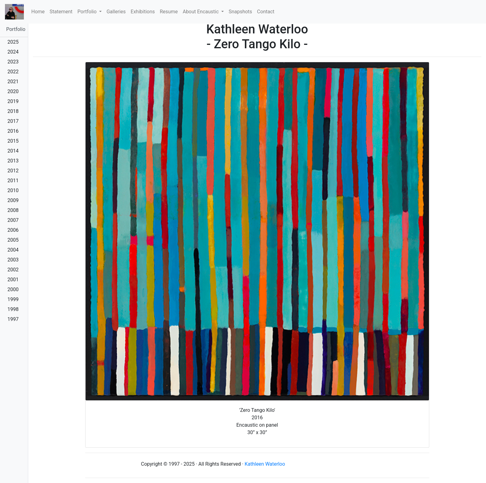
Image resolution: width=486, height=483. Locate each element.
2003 (13, 260)
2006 (13, 230)
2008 (13, 210)
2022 (13, 72)
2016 (13, 131)
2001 (13, 279)
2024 (13, 52)
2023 (13, 62)
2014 (13, 151)
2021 (13, 81)
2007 (13, 220)
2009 (13, 200)
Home (39, 11)
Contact (265, 12)
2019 (13, 101)
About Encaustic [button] (201, 12)
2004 (13, 250)
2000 (13, 289)
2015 (13, 141)
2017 (13, 121)
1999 (13, 299)
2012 (13, 171)
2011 (13, 180)
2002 (13, 270)
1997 (13, 319)
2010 (13, 190)
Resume (169, 12)
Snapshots (240, 12)
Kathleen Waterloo (265, 464)
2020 (13, 91)
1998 (13, 309)
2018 (13, 111)
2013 (13, 161)
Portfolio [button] (87, 12)
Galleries (116, 12)
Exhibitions (143, 12)
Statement (61, 12)
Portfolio (15, 29)
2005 (13, 240)
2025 (13, 42)
